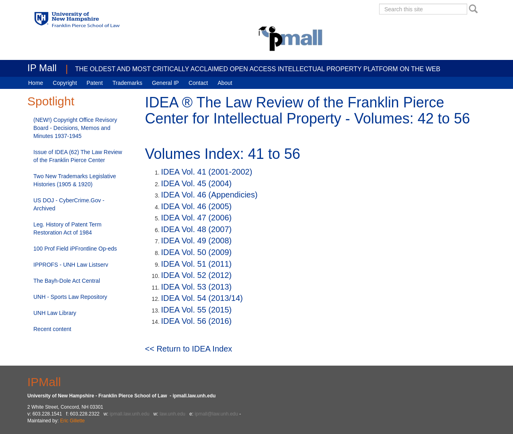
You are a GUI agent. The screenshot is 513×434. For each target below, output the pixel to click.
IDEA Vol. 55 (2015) (196, 309)
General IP (165, 83)
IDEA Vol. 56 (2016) (196, 321)
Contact (198, 83)
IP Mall (42, 67)
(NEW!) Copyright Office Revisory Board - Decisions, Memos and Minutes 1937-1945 (75, 128)
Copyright (65, 83)
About (225, 83)
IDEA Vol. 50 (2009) (196, 252)
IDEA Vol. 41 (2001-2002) (206, 171)
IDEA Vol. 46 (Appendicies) (209, 194)
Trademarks (127, 83)
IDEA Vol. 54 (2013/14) (202, 298)
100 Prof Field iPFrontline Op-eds (75, 248)
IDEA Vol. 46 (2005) (196, 206)
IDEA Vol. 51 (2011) (196, 263)
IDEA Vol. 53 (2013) (196, 286)
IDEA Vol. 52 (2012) (196, 275)
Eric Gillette (72, 421)
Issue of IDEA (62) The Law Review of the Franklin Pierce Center (77, 156)
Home (35, 83)
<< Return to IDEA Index (188, 348)
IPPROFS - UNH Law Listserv (70, 264)
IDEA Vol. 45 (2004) (196, 183)
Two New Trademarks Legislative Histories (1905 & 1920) (74, 180)
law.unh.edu (172, 414)
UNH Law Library (54, 313)
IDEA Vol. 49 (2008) (196, 240)
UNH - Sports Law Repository (70, 297)
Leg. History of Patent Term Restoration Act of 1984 (67, 228)
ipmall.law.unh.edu (130, 414)
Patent (94, 83)
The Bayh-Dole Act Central (66, 281)
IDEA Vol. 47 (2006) (196, 217)
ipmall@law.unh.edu (216, 414)
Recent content (52, 329)
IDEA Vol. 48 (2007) (196, 229)
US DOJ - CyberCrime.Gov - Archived (69, 204)
